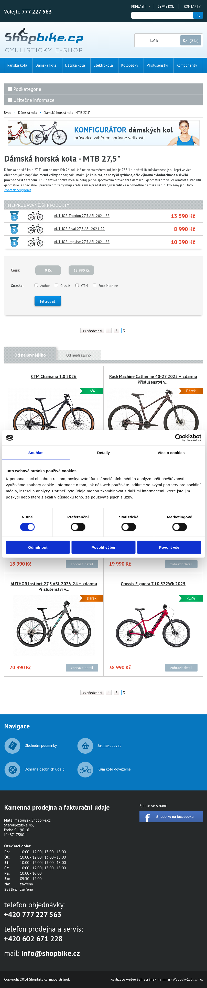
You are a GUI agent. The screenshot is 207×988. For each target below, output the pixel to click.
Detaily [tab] (103, 452)
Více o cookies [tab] (171, 452)
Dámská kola (27, 113)
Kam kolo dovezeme (114, 769)
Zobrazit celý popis (17, 190)
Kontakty (192, 6)
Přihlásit (138, 6)
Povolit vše (169, 547)
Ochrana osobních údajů (44, 769)
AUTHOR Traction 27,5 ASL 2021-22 (82, 215)
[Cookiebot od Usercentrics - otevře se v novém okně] (178, 438)
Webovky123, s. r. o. (188, 979)
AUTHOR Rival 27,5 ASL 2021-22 (79, 228)
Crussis (65, 286)
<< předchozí (92, 330)
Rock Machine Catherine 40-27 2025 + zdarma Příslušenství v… (153, 379)
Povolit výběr (103, 547)
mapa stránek (59, 979)
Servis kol (166, 6)
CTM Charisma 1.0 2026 (54, 376)
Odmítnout (38, 547)
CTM (84, 286)
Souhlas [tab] (35, 452)
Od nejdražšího (78, 355)
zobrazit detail (82, 564)
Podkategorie (27, 89)
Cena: (15, 270)
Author (45, 286)
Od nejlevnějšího (30, 355)
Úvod (8, 113)
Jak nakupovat (109, 745)
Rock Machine (108, 286)
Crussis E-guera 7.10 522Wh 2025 (153, 584)
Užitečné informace (34, 100)
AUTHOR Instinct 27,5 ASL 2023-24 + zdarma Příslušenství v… (53, 586)
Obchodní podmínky (41, 745)
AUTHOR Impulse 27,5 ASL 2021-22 (82, 241)
